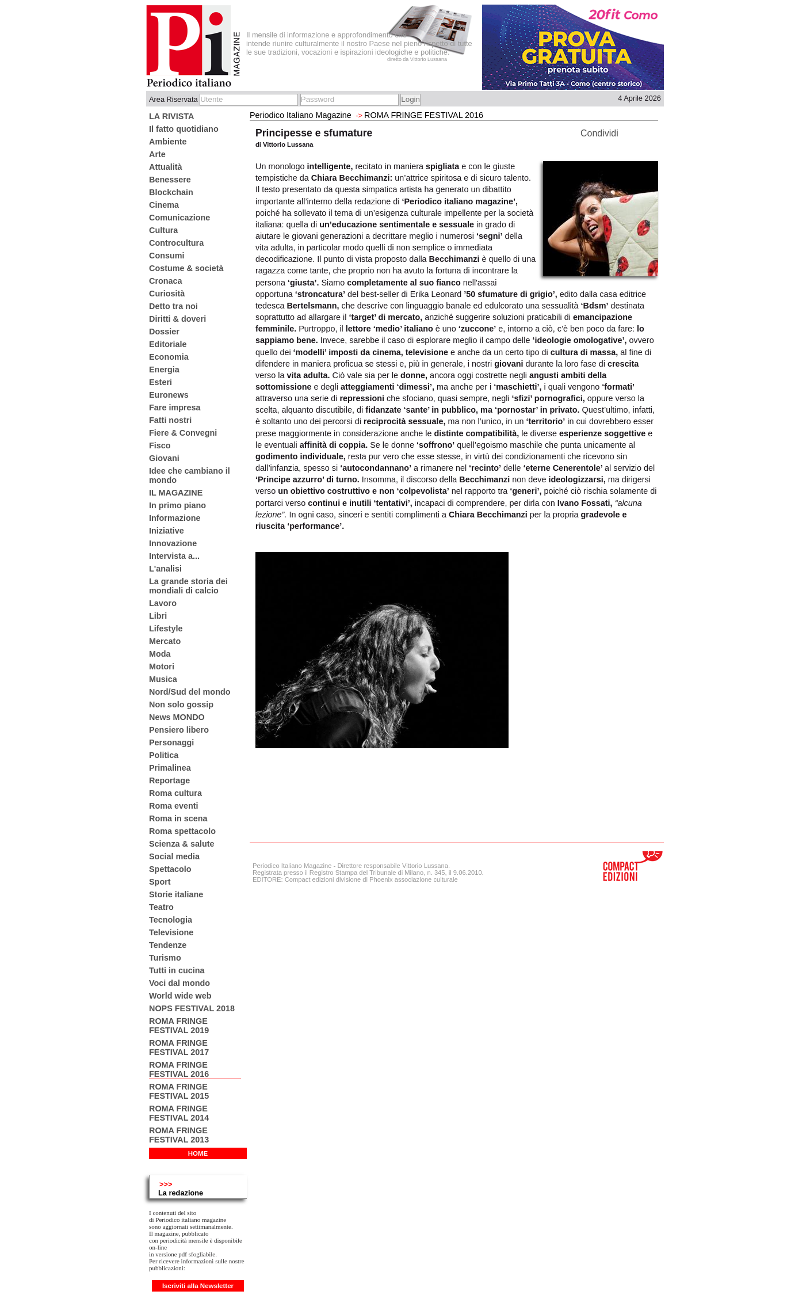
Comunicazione (179, 217)
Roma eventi (173, 805)
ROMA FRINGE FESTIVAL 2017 (179, 1047)
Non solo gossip (181, 704)
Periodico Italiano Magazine (300, 115)
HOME (198, 1153)
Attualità (165, 167)
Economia (169, 356)
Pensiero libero (179, 729)
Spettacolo (170, 869)
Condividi (599, 133)
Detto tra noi (173, 306)
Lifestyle (165, 628)
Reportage (169, 780)
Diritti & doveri (177, 318)
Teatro (161, 907)
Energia (164, 369)
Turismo (165, 957)
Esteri (160, 382)
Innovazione (173, 543)
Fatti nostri (170, 420)
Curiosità (167, 293)
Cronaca (165, 280)
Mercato (165, 641)
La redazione (180, 1193)
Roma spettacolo (182, 831)
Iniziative (166, 530)
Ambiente (168, 141)
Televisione (171, 932)
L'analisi (165, 568)
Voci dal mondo (179, 983)
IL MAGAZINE (175, 492)
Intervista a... (174, 556)
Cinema (164, 205)
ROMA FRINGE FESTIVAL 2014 (179, 1113)
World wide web (180, 995)
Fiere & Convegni (183, 432)
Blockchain (171, 192)
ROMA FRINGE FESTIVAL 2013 (179, 1135)
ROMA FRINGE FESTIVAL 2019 (179, 1025)
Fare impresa (175, 407)
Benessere (170, 179)
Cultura (163, 230)
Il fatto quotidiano (184, 129)
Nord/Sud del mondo (190, 691)
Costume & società (186, 268)
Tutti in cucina (176, 970)
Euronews (169, 394)
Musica (163, 679)
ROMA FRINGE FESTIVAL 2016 (179, 1069)
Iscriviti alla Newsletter (198, 1285)
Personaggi (171, 742)
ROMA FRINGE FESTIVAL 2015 (179, 1091)
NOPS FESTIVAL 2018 (192, 1008)
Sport (160, 881)
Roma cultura (175, 793)
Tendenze (167, 945)
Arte (157, 154)
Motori (161, 666)
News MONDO (177, 717)
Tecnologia (170, 919)
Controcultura (176, 242)
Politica (163, 755)
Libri (158, 615)
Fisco (160, 445)
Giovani (164, 458)
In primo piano (177, 505)
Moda (160, 653)
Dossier (164, 331)
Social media (174, 856)
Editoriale (168, 344)
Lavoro (163, 603)
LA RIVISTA (171, 116)
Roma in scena (178, 818)
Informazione (175, 518)
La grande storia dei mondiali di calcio (188, 586)
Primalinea (170, 767)
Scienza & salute (182, 843)
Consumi (167, 255)
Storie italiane (176, 894)
